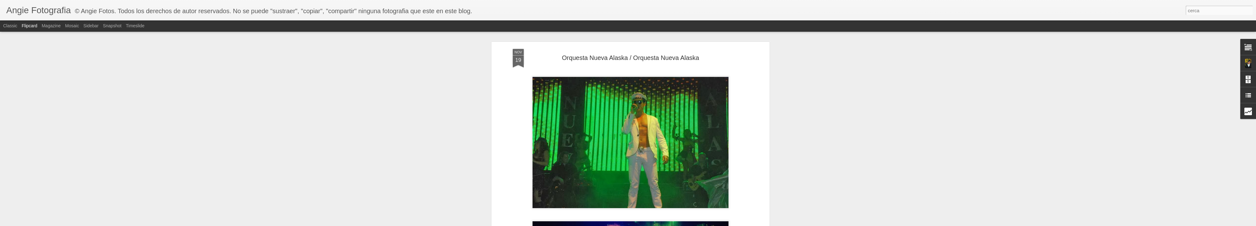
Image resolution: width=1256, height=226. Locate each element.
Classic (10, 25)
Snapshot (112, 25)
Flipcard (29, 25)
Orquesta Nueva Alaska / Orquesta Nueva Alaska (630, 57)
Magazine (51, 25)
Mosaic (72, 25)
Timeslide (135, 25)
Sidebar (91, 25)
